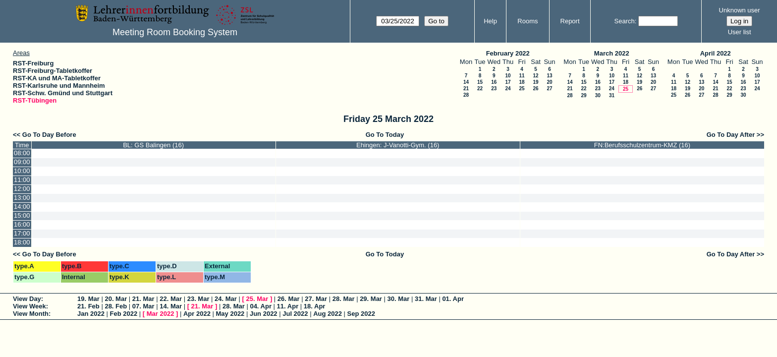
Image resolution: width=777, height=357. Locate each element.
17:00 (22, 233)
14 (466, 82)
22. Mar (171, 298)
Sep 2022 (361, 313)
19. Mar (88, 298)
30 (598, 95)
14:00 (22, 206)
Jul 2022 (295, 313)
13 (549, 75)
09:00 (22, 162)
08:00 (22, 153)
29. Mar (371, 298)
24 (507, 88)
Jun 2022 (264, 313)
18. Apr (315, 306)
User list (739, 32)
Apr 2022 (197, 313)
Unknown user (739, 10)
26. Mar (289, 298)
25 (521, 88)
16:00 (22, 224)
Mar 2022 (160, 313)
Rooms (527, 21)
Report (570, 21)
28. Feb (116, 306)
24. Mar (226, 298)
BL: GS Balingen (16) (153, 145)
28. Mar (344, 298)
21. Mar (143, 298)
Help (490, 21)
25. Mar (257, 298)
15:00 (22, 215)
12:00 (22, 188)
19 (535, 82)
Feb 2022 (124, 313)
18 (521, 82)
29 (583, 95)
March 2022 (611, 53)
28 (466, 95)
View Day (27, 298)
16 (494, 82)
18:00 (22, 242)
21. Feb (88, 306)
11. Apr (288, 306)
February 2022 (508, 53)
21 (466, 88)
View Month (31, 313)
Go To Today (385, 134)
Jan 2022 (91, 313)
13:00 (22, 197)
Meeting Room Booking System (174, 32)
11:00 (22, 179)
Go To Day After (731, 134)
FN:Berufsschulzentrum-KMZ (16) (642, 145)
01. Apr (453, 298)
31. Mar (426, 298)
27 (549, 88)
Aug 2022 (327, 313)
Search (624, 21)
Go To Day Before (49, 134)
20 (549, 82)
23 (494, 88)
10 (507, 75)
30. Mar (399, 298)
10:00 (22, 171)
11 (521, 75)
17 (507, 82)
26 (535, 88)
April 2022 (715, 53)
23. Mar (198, 298)
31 (611, 95)
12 (535, 75)
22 (480, 88)
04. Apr (261, 306)
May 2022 (230, 313)
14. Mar (171, 306)
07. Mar (143, 306)
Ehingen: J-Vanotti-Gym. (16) (397, 145)
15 (480, 82)
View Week (29, 306)
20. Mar (116, 298)
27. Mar (316, 298)
